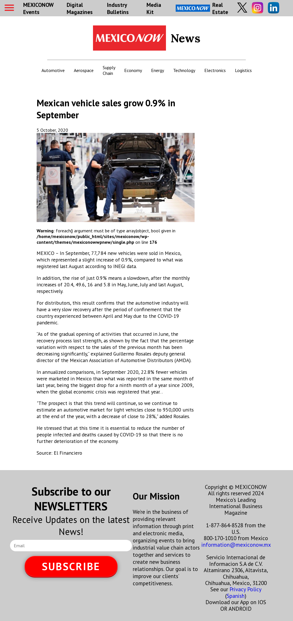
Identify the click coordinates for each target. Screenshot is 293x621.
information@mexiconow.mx (236, 544)
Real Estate (202, 8)
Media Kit (153, 8)
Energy (157, 70)
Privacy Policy (245, 589)
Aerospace (84, 70)
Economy (133, 70)
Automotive (53, 70)
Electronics (215, 70)
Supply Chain (109, 70)
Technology (184, 70)
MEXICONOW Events (38, 8)
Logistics (243, 70)
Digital (80, 8)
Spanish (236, 595)
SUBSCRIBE (71, 566)
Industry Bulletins (118, 8)
